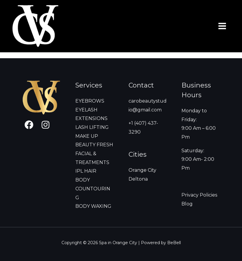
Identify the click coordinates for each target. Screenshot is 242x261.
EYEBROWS (89, 101)
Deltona (138, 179)
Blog (187, 204)
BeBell (174, 242)
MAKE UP (86, 136)
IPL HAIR (85, 171)
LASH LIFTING (92, 127)
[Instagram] (45, 125)
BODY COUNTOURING (92, 188)
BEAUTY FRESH (94, 144)
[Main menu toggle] (222, 26)
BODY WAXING (93, 206)
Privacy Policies (199, 195)
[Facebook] (29, 125)
